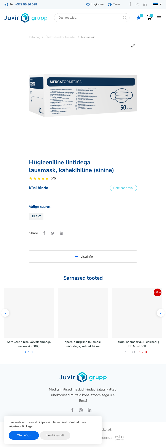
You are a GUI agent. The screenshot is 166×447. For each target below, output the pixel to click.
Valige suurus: (40, 206)
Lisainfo (83, 256)
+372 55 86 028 (26, 4)
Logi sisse (95, 4)
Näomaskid (88, 37)
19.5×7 (36, 216)
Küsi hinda (38, 187)
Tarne (114, 4)
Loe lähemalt (55, 435)
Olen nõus (24, 435)
